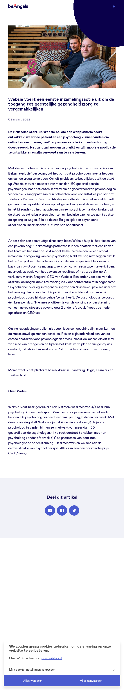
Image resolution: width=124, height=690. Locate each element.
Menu (108, 6)
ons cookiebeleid (52, 658)
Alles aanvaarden (91, 680)
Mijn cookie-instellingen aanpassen (61, 669)
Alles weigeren (32, 680)
